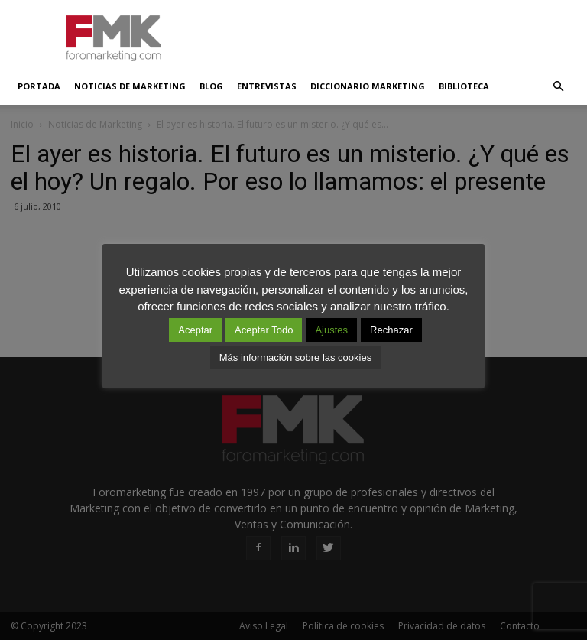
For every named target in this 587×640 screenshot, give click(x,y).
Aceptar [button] (195, 330)
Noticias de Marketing (130, 86)
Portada (39, 86)
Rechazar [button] (391, 330)
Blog (211, 86)
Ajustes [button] (331, 330)
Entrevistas (267, 86)
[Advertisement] (397, 34)
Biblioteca (464, 86)
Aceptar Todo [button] (264, 330)
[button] (558, 86)
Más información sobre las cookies (295, 357)
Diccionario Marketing (367, 86)
